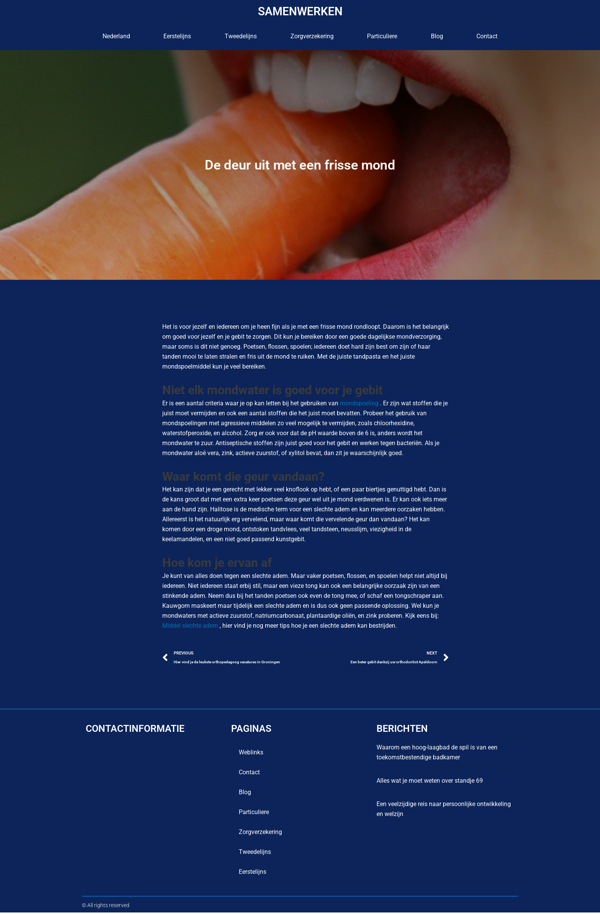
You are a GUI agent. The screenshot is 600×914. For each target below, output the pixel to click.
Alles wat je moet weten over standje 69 (430, 782)
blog (437, 36)
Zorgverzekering (312, 36)
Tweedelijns (241, 36)
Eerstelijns (177, 36)
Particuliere (382, 36)
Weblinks (251, 753)
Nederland (116, 36)
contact (486, 36)
